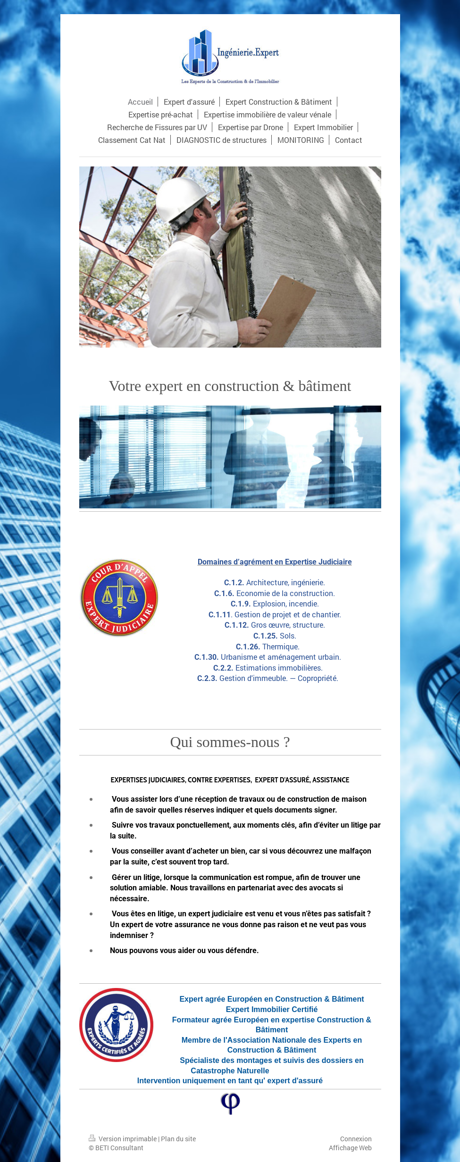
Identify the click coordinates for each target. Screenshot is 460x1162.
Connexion (356, 1138)
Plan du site (178, 1138)
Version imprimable (123, 1138)
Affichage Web (350, 1147)
